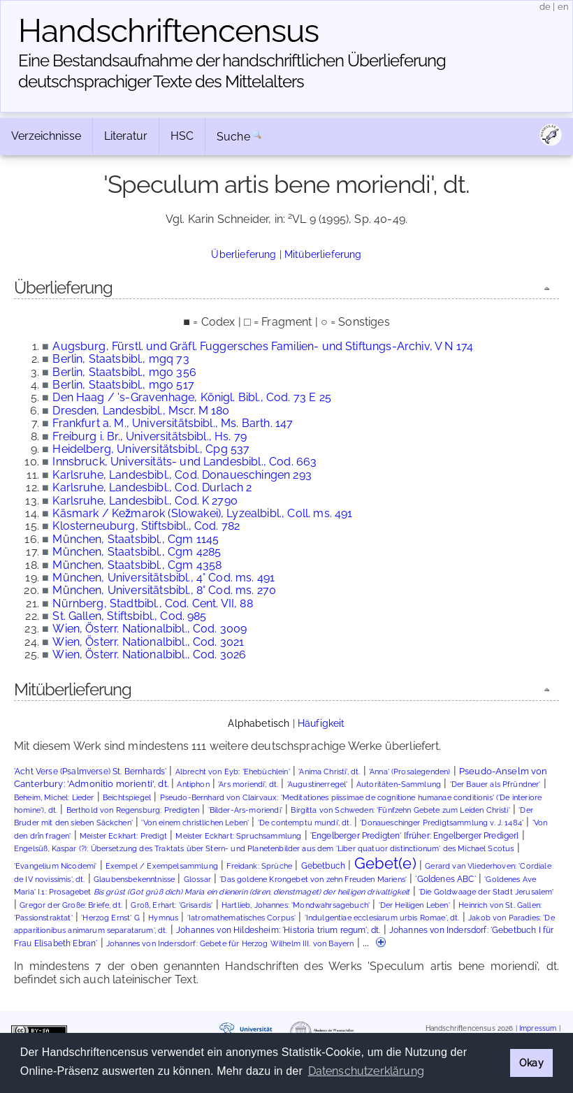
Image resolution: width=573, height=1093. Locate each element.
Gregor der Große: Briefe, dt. (71, 905)
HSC (182, 136)
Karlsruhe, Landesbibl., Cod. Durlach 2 (152, 487)
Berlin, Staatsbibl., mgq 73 (120, 358)
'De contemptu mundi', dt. (304, 822)
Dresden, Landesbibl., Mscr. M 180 (140, 410)
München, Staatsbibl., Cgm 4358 (137, 565)
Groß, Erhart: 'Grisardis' (171, 905)
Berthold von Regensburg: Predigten (132, 810)
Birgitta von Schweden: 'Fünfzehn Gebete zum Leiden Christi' (400, 810)
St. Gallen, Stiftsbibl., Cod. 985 (129, 616)
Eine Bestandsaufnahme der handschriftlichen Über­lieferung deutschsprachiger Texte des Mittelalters (232, 71)
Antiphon (193, 784)
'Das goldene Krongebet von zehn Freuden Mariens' (313, 879)
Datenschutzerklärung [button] (366, 1071)
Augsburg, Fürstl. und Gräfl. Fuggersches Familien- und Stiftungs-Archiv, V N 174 (262, 346)
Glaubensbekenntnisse (134, 879)
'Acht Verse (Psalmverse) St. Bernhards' (90, 771)
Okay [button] (531, 1063)
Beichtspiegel (127, 797)
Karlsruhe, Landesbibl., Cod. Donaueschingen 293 (182, 475)
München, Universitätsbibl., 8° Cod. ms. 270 (164, 590)
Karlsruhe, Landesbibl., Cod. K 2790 (145, 500)
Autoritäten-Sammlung (398, 784)
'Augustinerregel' (317, 784)
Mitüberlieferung (323, 254)
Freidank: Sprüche (259, 866)
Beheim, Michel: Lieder (54, 797)
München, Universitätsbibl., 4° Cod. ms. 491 (163, 577)
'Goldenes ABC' (445, 879)
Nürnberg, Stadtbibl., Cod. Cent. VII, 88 (152, 603)
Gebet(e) (385, 863)
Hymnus (163, 917)
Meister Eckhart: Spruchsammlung (238, 836)
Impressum (537, 1028)
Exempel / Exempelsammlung (162, 866)
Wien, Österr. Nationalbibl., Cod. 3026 (149, 654)
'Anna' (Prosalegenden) (410, 771)
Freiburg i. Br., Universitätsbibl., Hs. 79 (149, 436)
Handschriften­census (168, 31)
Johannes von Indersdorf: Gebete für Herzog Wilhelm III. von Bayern (230, 943)
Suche (233, 136)
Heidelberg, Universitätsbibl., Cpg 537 (150, 449)
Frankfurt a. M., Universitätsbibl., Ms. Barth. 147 (172, 423)
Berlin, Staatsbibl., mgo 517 (123, 384)
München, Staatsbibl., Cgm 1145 (135, 539)
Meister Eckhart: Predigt (123, 836)
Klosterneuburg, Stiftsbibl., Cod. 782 (146, 526)
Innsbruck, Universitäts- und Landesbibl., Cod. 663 (184, 461)
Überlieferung (243, 254)
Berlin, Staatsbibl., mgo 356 (124, 372)
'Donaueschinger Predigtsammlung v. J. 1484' (441, 822)
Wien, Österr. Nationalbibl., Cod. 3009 (149, 628)
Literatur (125, 136)
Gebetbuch (323, 866)
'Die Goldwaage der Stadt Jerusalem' (486, 892)
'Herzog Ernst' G (110, 917)
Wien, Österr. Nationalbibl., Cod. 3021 (148, 642)
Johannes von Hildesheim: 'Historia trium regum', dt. (278, 930)
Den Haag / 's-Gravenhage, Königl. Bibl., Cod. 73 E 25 (191, 397)
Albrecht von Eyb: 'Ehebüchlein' (232, 771)
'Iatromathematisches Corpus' (241, 917)
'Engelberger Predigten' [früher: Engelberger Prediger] (414, 836)
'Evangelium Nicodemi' (55, 866)
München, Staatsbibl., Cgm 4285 (136, 551)
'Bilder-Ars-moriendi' (245, 810)
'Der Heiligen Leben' (414, 905)
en (563, 6)
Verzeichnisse (46, 136)
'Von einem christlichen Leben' (195, 822)
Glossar (197, 879)
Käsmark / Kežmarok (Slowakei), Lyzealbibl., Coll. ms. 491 (202, 513)
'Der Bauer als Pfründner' (495, 784)
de (545, 6)
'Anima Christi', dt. (329, 771)
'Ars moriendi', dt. (248, 784)
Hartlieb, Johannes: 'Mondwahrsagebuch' (296, 905)
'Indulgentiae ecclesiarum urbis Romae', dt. (382, 917)
